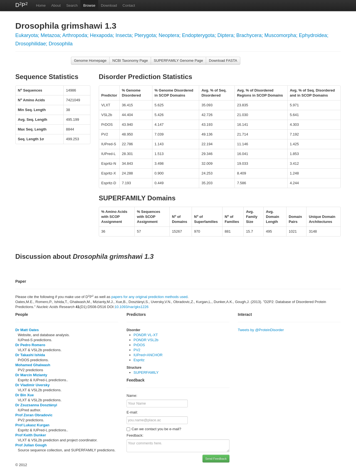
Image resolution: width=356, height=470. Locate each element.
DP (21, 4)
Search (72, 5)
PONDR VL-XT (146, 335)
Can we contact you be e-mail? (154, 429)
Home (41, 5)
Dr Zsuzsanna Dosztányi (36, 405)
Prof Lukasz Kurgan (32, 425)
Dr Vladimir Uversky (32, 385)
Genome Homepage (90, 60)
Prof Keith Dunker (30, 435)
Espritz (139, 360)
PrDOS (139, 345)
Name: (132, 395)
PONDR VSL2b (146, 340)
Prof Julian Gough (31, 445)
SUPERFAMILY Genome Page (178, 60)
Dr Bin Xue (24, 395)
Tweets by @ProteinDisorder (261, 330)
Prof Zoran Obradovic (34, 415)
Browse (89, 5)
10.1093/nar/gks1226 (132, 307)
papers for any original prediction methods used (149, 297)
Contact (129, 5)
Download (109, 5)
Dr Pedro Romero (30, 345)
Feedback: (135, 435)
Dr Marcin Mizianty (31, 375)
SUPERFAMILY (146, 372)
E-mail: (132, 412)
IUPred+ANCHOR (148, 355)
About (56, 5)
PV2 (137, 350)
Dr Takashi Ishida (30, 355)
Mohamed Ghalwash (32, 365)
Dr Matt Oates (27, 330)
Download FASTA (223, 60)
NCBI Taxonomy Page (130, 60)
